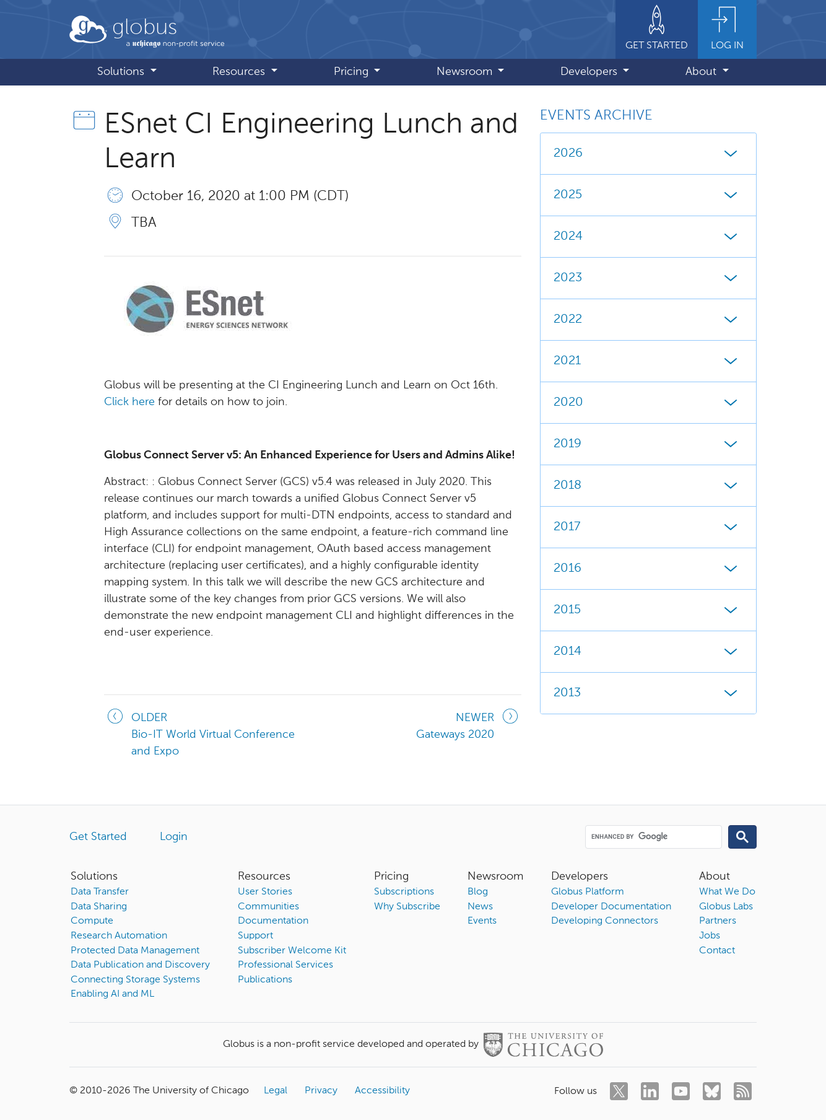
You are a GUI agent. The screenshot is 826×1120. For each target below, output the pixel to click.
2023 (648, 278)
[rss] (743, 1091)
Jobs (709, 936)
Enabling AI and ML (112, 994)
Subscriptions (404, 892)
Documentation (273, 921)
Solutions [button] (122, 71)
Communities (268, 907)
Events (482, 921)
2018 (648, 485)
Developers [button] (590, 71)
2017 (648, 527)
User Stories (265, 892)
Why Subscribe (407, 907)
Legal (275, 1091)
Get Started (98, 836)
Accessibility (382, 1091)
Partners (717, 921)
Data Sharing (99, 907)
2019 (648, 444)
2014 (648, 651)
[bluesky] (712, 1091)
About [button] (702, 71)
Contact (717, 951)
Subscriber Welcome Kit (292, 951)
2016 (648, 568)
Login (174, 836)
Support (255, 936)
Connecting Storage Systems (135, 980)
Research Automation (119, 936)
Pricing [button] (353, 71)
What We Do (727, 892)
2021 (648, 361)
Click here (129, 402)
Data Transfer (100, 892)
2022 (648, 319)
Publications (265, 980)
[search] (652, 836)
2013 (648, 693)
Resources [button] (240, 71)
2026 (648, 153)
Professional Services (285, 965)
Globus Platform (587, 892)
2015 (648, 610)
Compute (92, 921)
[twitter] (619, 1091)
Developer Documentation (611, 907)
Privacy (321, 1091)
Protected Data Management (135, 951)
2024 (648, 236)
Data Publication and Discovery (140, 965)
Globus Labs (726, 907)
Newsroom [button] (466, 71)
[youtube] (681, 1091)
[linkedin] (650, 1091)
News (480, 907)
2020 (648, 402)
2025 (648, 195)
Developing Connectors (604, 921)
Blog (477, 892)
